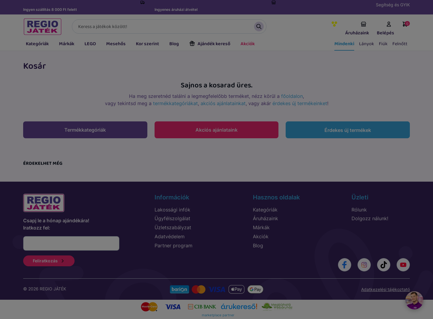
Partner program (173, 245)
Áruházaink (357, 29)
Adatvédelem (170, 236)
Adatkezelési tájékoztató (385, 289)
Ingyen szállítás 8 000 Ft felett (50, 9)
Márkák (66, 44)
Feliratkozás (49, 260)
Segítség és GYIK (393, 4)
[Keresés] (169, 26)
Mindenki (344, 44)
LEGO (90, 44)
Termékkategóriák (85, 130)
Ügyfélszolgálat (172, 218)
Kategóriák (37, 44)
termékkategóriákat (175, 103)
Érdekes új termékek (347, 130)
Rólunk (359, 210)
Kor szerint (147, 44)
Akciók (248, 44)
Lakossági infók (172, 210)
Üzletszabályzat (173, 227)
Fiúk (383, 44)
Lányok (366, 44)
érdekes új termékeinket (299, 103)
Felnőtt (399, 44)
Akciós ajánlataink (216, 130)
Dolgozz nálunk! (370, 218)
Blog (174, 44)
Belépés (385, 29)
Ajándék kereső (209, 44)
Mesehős (116, 44)
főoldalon (292, 96)
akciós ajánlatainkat (223, 103)
